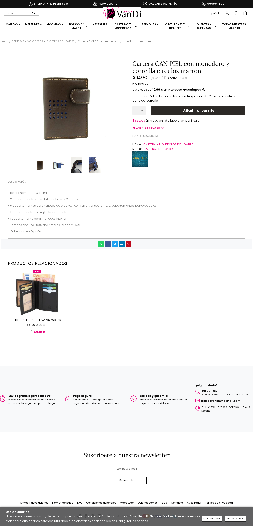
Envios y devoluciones (34, 503)
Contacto (177, 503)
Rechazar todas (235, 518)
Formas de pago (62, 503)
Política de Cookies (160, 516)
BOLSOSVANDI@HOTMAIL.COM (220, 399)
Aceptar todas (212, 518)
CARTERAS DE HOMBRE (158, 149)
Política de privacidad (219, 503)
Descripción (17, 182)
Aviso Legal (194, 503)
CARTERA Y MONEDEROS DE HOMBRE (168, 144)
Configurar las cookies (132, 521)
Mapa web (127, 503)
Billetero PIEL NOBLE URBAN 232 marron (37, 320)
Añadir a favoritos (148, 128)
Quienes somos (148, 503)
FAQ (79, 503)
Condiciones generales (101, 503)
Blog (164, 503)
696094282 (216, 4)
